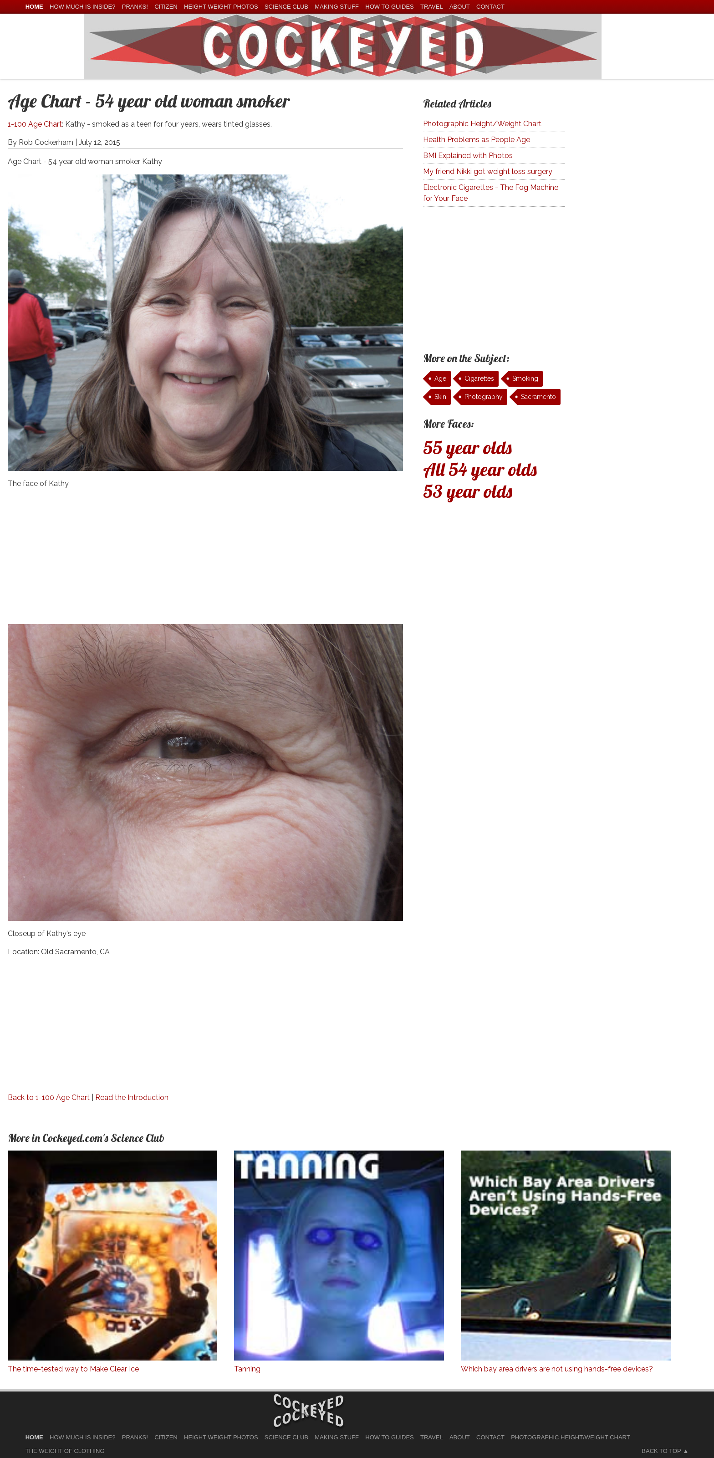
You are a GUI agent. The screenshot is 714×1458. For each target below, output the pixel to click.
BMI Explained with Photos (468, 155)
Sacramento (538, 396)
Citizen (166, 6)
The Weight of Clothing (65, 1451)
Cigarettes (479, 378)
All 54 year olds (480, 469)
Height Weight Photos (221, 6)
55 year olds (467, 447)
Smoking (525, 378)
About (459, 6)
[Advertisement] (205, 560)
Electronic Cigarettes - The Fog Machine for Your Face (490, 193)
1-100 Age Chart (35, 124)
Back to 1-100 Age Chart (49, 1097)
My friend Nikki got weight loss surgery (487, 171)
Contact (490, 6)
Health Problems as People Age (476, 139)
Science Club (286, 6)
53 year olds (467, 491)
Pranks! (135, 6)
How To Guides (389, 6)
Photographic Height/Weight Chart (482, 123)
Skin (440, 396)
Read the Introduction (131, 1097)
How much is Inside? (82, 6)
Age (440, 378)
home (34, 6)
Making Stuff (337, 6)
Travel (431, 6)
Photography (483, 396)
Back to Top (661, 1451)
